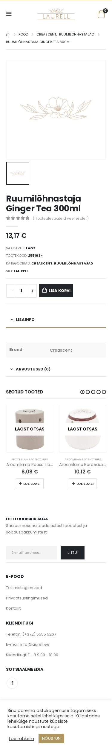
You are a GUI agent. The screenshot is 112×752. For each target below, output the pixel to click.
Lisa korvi (59, 290)
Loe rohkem (21, 738)
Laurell (21, 271)
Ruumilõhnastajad (73, 263)
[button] (82, 392)
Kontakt (13, 608)
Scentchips (39, 459)
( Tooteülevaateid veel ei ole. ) (61, 218)
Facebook (12, 683)
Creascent (42, 263)
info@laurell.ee (35, 644)
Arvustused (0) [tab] (33, 369)
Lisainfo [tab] (25, 319)
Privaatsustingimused (27, 598)
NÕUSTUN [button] (51, 738)
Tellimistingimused (24, 587)
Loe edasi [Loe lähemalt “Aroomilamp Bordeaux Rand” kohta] (84, 483)
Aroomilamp (20, 459)
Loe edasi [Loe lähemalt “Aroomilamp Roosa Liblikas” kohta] (31, 483)
